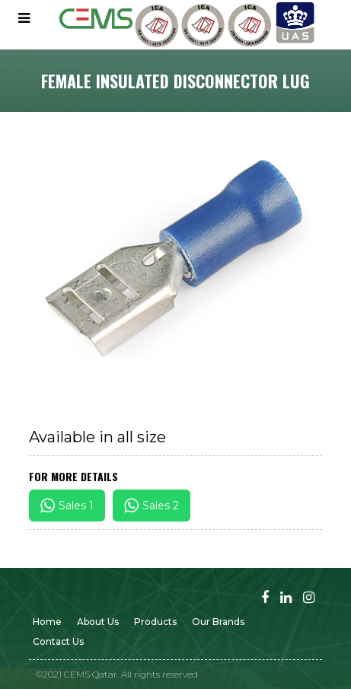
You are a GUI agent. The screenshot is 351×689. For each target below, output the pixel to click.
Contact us (58, 641)
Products (155, 621)
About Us (98, 621)
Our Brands (218, 621)
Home (47, 621)
